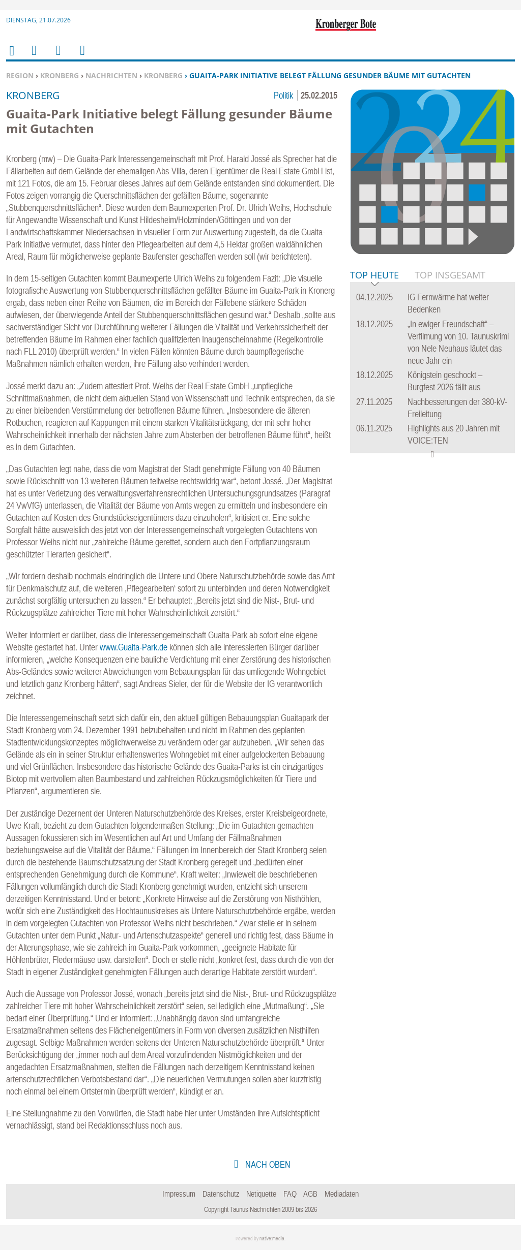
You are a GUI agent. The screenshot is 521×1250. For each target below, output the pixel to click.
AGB (310, 1193)
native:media (271, 1238)
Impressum (178, 1193)
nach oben (267, 1164)
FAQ (290, 1193)
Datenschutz (221, 1193)
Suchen (56, 56)
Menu (33, 56)
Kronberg (59, 75)
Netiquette (261, 1193)
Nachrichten (111, 75)
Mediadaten (342, 1193)
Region (20, 75)
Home (11, 57)
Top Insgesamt (450, 274)
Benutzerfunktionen (82, 56)
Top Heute (374, 275)
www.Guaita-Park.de (133, 647)
